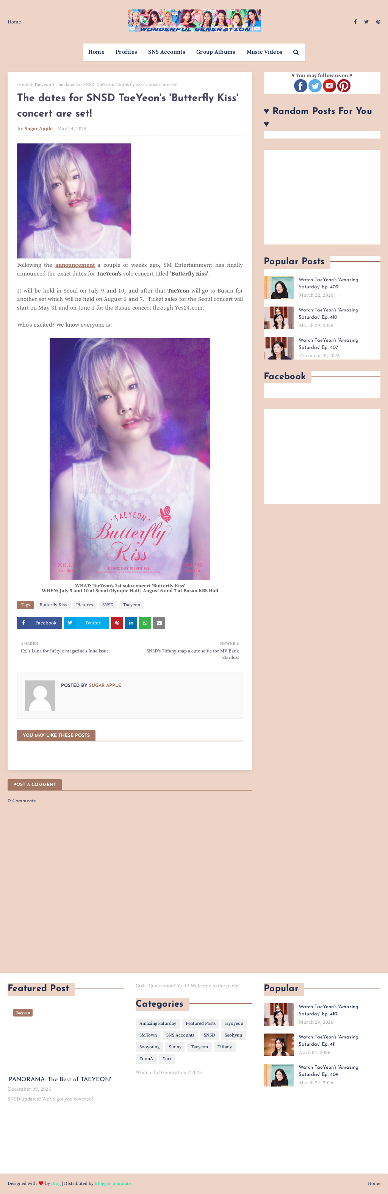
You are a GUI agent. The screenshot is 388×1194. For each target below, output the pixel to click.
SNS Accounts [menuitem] (166, 52)
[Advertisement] (322, 197)
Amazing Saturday (157, 1023)
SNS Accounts (180, 1035)
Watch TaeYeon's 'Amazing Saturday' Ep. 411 (328, 1041)
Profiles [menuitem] (126, 52)
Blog (56, 1183)
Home (14, 22)
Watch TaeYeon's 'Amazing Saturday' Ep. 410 (328, 314)
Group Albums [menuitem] (216, 52)
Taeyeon (42, 84)
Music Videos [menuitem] (265, 52)
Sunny (175, 1047)
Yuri (167, 1059)
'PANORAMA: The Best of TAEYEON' (59, 1080)
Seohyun (233, 1035)
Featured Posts (201, 1023)
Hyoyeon (234, 1023)
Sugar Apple (39, 129)
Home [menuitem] (96, 52)
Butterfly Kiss (53, 605)
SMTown (148, 1035)
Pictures (84, 605)
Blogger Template (113, 1183)
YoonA (146, 1059)
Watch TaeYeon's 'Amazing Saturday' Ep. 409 (328, 283)
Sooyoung (149, 1047)
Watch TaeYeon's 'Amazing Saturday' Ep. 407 (328, 344)
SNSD (108, 605)
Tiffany (224, 1047)
